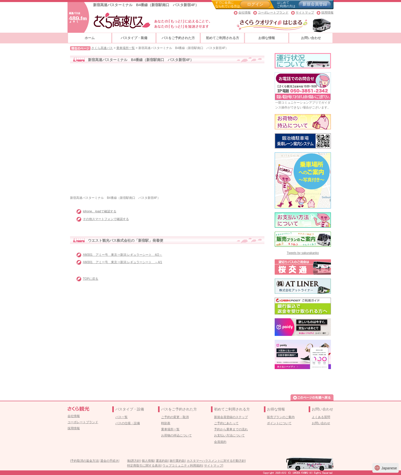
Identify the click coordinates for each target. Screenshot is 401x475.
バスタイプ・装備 (134, 38)
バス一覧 (121, 417)
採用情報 (327, 12)
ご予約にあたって (226, 423)
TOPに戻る (90, 279)
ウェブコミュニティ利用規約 (182, 465)
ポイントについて (279, 423)
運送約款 (162, 460)
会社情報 (244, 12)
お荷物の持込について (176, 435)
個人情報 (148, 460)
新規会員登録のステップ (231, 417)
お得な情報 (266, 38)
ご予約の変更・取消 (175, 417)
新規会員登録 (315, 4)
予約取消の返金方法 (84, 460)
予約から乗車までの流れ (231, 429)
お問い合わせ (311, 38)
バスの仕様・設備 (127, 423)
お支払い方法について (229, 435)
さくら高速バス (102, 48)
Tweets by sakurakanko (303, 253)
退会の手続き (109, 460)
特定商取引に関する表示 (144, 465)
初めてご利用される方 (222, 38)
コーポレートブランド (273, 12)
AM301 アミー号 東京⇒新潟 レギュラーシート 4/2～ (122, 255)
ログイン (255, 4)
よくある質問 (321, 417)
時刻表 (165, 423)
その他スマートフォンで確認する (106, 219)
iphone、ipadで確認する (99, 211)
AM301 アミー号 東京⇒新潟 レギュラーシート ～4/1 (122, 262)
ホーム (90, 38)
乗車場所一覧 (125, 48)
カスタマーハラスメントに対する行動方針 (216, 460)
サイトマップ (305, 12)
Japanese (385, 468)
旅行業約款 (177, 460)
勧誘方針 (134, 460)
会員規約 (220, 442)
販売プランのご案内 (281, 417)
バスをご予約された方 (178, 38)
